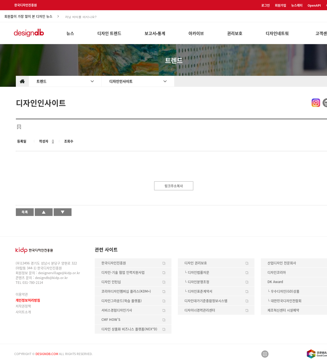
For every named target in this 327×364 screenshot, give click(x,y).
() (53, 141)
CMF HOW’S (110, 319)
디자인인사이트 (121, 81)
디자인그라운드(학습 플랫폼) (121, 300)
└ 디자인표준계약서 (198, 291)
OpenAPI (314, 5)
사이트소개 (23, 311)
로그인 (265, 5)
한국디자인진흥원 (25, 5)
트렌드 (41, 81)
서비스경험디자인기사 (116, 310)
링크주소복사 (174, 185)
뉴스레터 (296, 5)
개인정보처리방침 (28, 300)
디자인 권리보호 (195, 262)
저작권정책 (23, 306)
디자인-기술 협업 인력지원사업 (123, 272)
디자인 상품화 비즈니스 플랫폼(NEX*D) (129, 328)
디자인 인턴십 (111, 281)
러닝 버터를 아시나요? (81, 16)
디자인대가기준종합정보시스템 (205, 300)
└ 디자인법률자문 (196, 272)
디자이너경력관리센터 (199, 310)
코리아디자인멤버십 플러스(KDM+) (126, 291)
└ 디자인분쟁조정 (196, 281)
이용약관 (22, 294)
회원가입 (280, 5)
